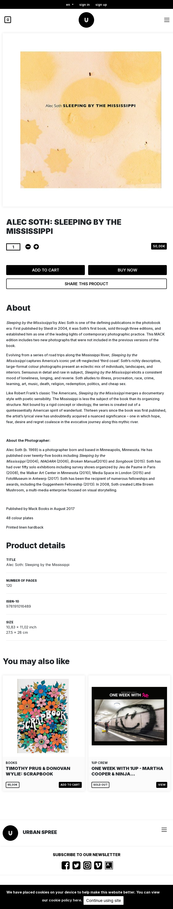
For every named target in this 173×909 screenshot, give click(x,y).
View (161, 784)
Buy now (127, 270)
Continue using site (103, 900)
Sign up (101, 4)
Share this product (86, 283)
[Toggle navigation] (167, 20)
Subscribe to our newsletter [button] (86, 854)
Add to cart (45, 270)
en (68, 4)
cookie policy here (65, 900)
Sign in (84, 4)
